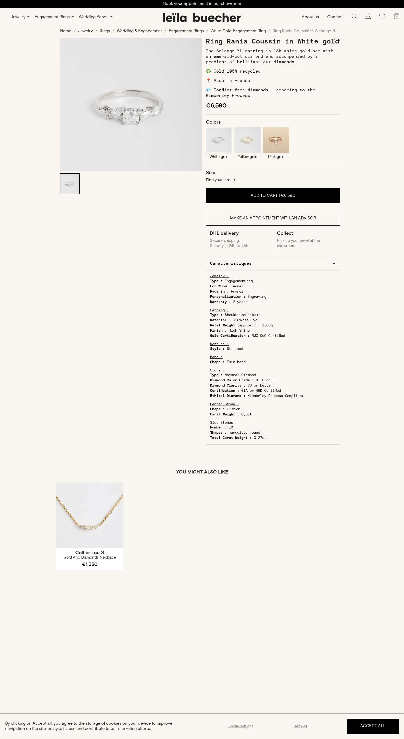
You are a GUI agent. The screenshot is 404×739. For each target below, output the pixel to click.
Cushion (233, 409)
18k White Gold (245, 320)
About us (310, 17)
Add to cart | (273, 195)
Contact (335, 17)
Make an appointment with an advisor (273, 218)
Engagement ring (239, 281)
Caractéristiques (231, 264)
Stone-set (235, 349)
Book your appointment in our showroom (202, 4)
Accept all (373, 726)
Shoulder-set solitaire (243, 315)
